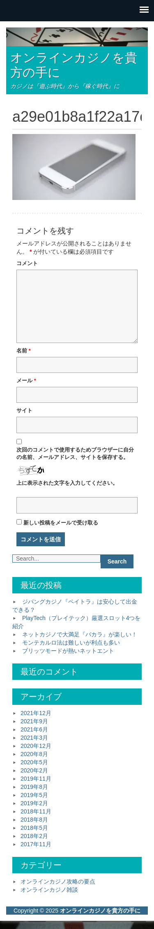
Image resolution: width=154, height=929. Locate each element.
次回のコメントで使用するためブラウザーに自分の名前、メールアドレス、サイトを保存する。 (75, 454)
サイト (24, 410)
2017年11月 (36, 844)
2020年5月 (34, 762)
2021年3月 (34, 737)
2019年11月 (36, 778)
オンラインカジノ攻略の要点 (58, 881)
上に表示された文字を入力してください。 (67, 483)
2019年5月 (34, 795)
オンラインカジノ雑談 (49, 889)
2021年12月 (36, 713)
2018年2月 (34, 836)
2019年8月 (34, 787)
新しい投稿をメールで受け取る (60, 523)
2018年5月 (34, 828)
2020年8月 (34, 754)
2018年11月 (36, 811)
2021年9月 (34, 721)
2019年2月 (34, 803)
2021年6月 (34, 729)
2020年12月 (36, 746)
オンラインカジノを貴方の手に (100, 910)
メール (26, 380)
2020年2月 (34, 770)
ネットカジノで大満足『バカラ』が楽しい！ (79, 634)
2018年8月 (34, 819)
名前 (23, 351)
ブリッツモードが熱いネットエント (68, 650)
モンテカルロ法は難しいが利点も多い (71, 642)
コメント (27, 263)
